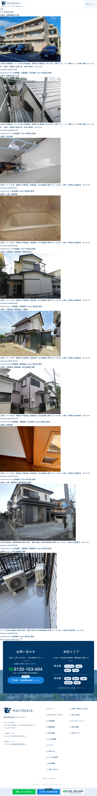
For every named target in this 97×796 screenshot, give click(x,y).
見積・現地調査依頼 (48, 791)
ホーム (50, 709)
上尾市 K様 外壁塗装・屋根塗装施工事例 (15, 482)
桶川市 (67, 670)
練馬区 (75, 679)
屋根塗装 (23, 306)
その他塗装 (16, 72)
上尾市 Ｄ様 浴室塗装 (9, 194)
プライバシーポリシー (49, 778)
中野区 (77, 683)
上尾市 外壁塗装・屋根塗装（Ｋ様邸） (14, 309)
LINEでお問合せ (24, 791)
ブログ (50, 745)
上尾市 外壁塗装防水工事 (9, 15)
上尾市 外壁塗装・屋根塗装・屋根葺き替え (16, 251)
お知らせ (51, 751)
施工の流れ (76, 715)
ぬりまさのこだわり (55, 715)
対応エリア (76, 733)
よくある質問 (53, 757)
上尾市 (78, 666)
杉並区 (83, 679)
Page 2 (7, 639)
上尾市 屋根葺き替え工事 (9, 75)
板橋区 (67, 679)
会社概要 (51, 763)
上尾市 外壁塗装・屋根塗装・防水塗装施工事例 (17, 367)
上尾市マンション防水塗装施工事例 (12, 551)
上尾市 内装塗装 (6, 424)
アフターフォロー (78, 721)
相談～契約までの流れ (80, 709)
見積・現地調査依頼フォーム (25, 679)
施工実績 (75, 727)
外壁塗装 (24, 72)
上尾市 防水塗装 (6, 136)
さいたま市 (69, 666)
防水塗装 (32, 72)
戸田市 (75, 670)
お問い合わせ (53, 769)
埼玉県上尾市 (46, 72)
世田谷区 (68, 683)
